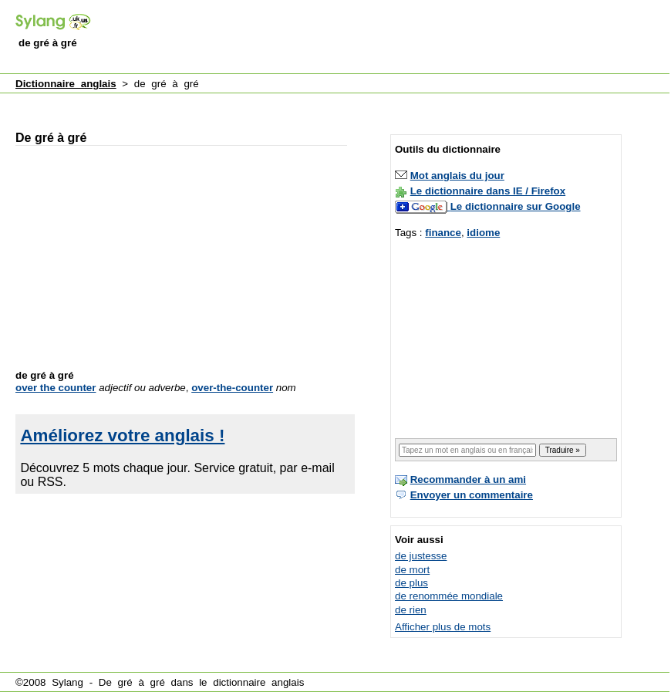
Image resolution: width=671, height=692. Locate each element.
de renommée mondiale (449, 596)
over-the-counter (232, 387)
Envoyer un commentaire (471, 495)
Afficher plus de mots (443, 627)
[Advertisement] (293, 103)
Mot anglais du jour (457, 175)
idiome (483, 232)
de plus (411, 583)
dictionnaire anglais (258, 682)
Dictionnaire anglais (65, 83)
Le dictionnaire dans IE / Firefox (487, 191)
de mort (412, 570)
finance (443, 232)
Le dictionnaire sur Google (515, 206)
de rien (411, 610)
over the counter (55, 387)
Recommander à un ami (468, 479)
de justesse (421, 556)
